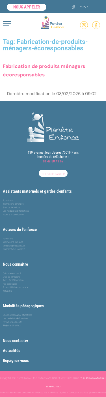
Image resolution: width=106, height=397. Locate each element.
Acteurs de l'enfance (20, 229)
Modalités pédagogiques (23, 305)
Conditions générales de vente (92, 392)
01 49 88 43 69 (53, 161)
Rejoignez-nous (16, 360)
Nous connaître (15, 264)
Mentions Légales (58, 392)
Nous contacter (15, 340)
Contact (72, 392)
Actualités (11, 350)
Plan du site (41, 392)
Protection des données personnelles (17, 392)
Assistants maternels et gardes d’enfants (37, 191)
